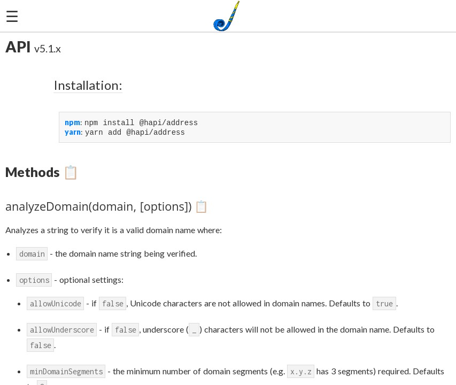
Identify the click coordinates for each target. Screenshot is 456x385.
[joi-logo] (228, 16)
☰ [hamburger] (12, 16)
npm (72, 122)
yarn (73, 132)
